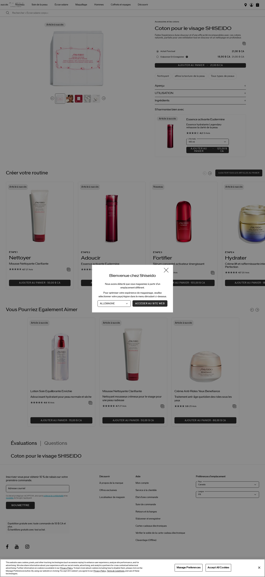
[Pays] (114, 303)
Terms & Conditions (115, 571)
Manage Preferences (189, 567)
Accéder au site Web (150, 303)
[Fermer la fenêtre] (166, 270)
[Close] (259, 568)
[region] (132, 568)
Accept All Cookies (218, 567)
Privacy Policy (66, 568)
